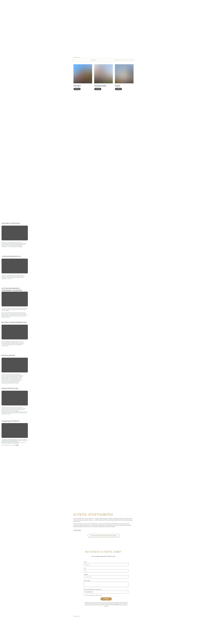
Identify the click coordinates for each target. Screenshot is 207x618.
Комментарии (87, 580)
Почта (85, 562)
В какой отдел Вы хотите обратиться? (93, 589)
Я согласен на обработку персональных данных (93, 595)
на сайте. (17, 445)
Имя (85, 568)
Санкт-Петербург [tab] (93, 60)
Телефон (86, 574)
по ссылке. (106, 606)
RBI (93, 518)
